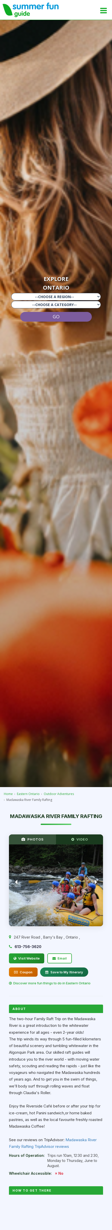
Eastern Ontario (28, 794)
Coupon (23, 972)
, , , (47, 937)
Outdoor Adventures (59, 794)
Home (8, 794)
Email (59, 958)
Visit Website (27, 958)
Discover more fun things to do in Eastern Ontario (50, 983)
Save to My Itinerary (64, 972)
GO (56, 316)
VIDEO (79, 839)
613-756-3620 (28, 946)
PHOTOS (32, 839)
